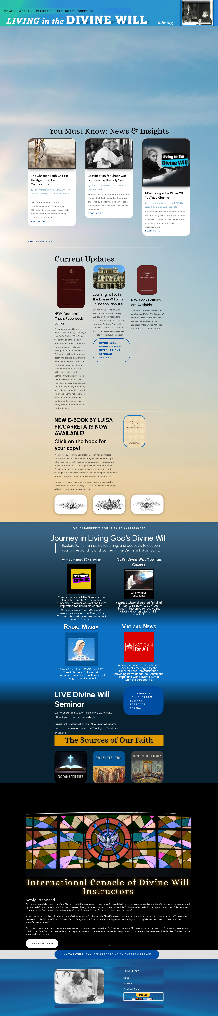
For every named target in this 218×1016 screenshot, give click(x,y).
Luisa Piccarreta (170, 207)
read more (38, 221)
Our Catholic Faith (56, 194)
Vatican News (139, 626)
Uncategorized (95, 189)
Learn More (41, 943)
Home (8, 11)
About (24, 11)
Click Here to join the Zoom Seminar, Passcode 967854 (141, 700)
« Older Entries (40, 241)
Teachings (63, 11)
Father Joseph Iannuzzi (44, 190)
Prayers (42, 11)
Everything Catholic (81, 560)
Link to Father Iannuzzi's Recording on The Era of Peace (106, 954)
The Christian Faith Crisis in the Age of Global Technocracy (49, 180)
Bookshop (85, 11)
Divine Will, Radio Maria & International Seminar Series (110, 350)
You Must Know (131, 989)
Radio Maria (81, 627)
